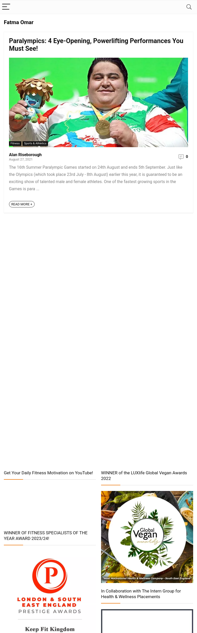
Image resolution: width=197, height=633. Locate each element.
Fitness (15, 143)
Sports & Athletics (35, 143)
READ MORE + (21, 204)
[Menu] (6, 7)
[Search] (189, 7)
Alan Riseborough (25, 154)
